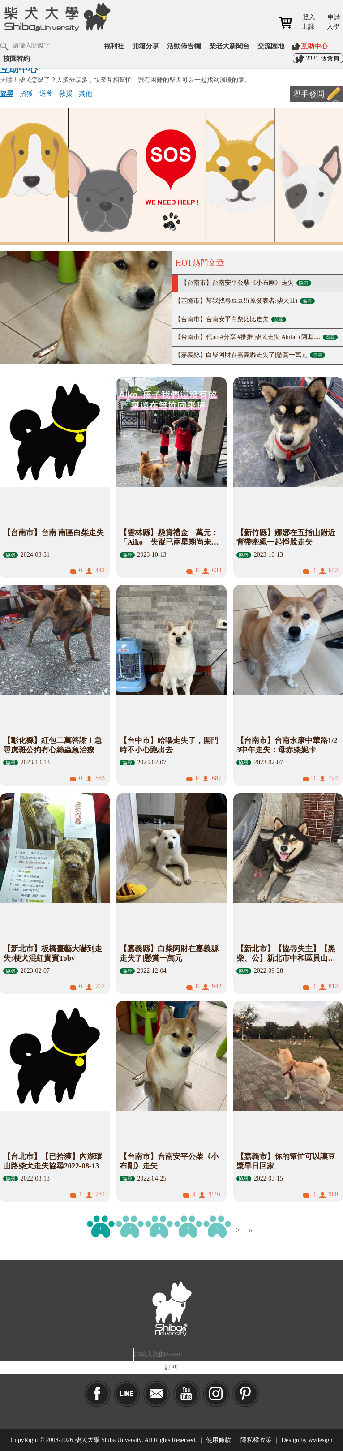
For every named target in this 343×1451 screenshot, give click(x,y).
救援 (66, 93)
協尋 (6, 93)
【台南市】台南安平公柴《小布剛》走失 (246, 282)
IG (216, 1394)
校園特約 (16, 58)
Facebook (97, 1394)
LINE (127, 1394)
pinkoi (245, 1394)
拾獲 (26, 93)
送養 (46, 93)
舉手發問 (308, 94)
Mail (156, 1394)
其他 (85, 93)
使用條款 (218, 1440)
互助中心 (314, 46)
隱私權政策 (256, 1440)
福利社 (114, 46)
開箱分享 (145, 46)
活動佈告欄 (184, 46)
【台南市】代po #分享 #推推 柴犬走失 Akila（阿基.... (256, 337)
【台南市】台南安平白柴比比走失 (230, 319)
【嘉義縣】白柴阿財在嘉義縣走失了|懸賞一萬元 (250, 355)
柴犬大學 (55, 16)
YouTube (186, 1394)
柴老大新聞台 (229, 46)
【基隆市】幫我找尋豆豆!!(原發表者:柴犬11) (245, 300)
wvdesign (321, 1440)
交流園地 (270, 46)
